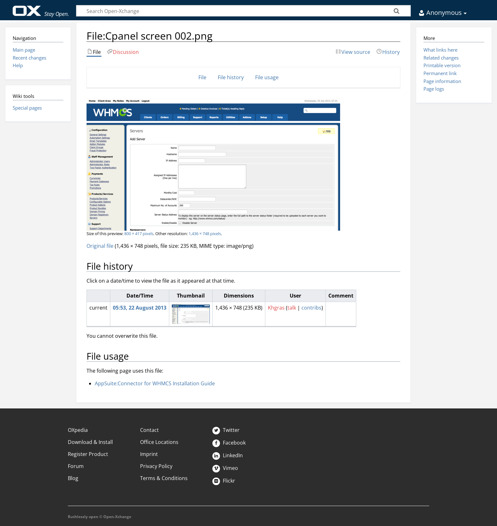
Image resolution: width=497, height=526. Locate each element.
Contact (149, 430)
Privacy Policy (156, 466)
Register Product (88, 454)
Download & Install (90, 442)
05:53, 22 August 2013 (139, 307)
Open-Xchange (40, 8)
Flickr (223, 480)
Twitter (226, 430)
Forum (76, 466)
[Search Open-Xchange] (243, 10)
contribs (311, 307)
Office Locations (159, 442)
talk (291, 307)
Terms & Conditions (164, 478)
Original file (100, 245)
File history (231, 77)
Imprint (149, 454)
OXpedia (78, 430)
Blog (73, 478)
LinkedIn (227, 455)
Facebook (229, 442)
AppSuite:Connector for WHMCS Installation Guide (155, 383)
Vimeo (225, 468)
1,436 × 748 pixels (205, 233)
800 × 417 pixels (138, 233)
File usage (267, 77)
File (202, 77)
